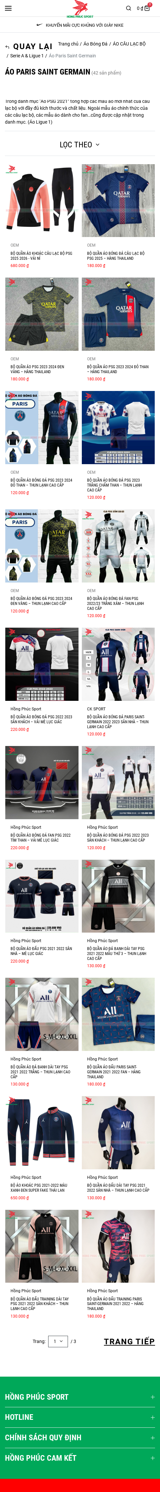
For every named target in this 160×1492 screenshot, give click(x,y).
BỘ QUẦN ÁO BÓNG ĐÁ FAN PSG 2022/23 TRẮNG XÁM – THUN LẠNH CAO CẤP (115, 603)
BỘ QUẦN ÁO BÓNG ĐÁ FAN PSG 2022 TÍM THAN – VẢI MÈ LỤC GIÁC (41, 838)
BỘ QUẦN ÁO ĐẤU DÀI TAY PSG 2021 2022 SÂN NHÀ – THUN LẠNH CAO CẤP (118, 1188)
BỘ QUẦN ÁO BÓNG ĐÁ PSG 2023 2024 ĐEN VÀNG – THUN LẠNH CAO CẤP (41, 601)
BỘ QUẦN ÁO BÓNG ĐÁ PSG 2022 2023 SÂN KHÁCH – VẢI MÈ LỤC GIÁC (41, 719)
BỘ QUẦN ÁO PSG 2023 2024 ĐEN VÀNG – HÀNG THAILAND (37, 369)
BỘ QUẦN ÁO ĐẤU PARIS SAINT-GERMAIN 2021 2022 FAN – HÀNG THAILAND (114, 1072)
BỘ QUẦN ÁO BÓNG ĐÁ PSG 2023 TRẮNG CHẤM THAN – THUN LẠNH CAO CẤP (114, 485)
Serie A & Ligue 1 (27, 55)
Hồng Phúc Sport (26, 709)
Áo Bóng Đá (95, 43)
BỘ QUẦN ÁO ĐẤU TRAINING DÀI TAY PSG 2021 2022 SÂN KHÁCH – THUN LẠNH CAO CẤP (40, 1304)
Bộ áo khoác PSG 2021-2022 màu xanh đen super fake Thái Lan (39, 1188)
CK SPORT (96, 709)
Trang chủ (68, 43)
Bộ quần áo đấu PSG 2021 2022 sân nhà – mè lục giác (41, 951)
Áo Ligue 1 (40, 122)
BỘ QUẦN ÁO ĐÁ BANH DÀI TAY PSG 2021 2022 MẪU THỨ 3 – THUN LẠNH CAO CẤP (116, 953)
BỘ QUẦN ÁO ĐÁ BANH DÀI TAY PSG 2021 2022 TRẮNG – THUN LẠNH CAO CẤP (40, 1072)
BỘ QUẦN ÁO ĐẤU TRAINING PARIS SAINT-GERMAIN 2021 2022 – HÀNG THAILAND (115, 1304)
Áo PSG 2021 (54, 101)
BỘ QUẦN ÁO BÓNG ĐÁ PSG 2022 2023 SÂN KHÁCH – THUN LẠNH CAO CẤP (118, 838)
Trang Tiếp (129, 1341)
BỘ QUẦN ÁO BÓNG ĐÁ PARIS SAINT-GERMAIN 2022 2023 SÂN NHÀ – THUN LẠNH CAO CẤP (117, 722)
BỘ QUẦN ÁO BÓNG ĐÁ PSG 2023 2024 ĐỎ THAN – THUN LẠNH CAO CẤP (41, 483)
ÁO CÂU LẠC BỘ (129, 43)
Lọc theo (80, 144)
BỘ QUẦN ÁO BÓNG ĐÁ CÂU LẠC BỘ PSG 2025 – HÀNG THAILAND (115, 256)
